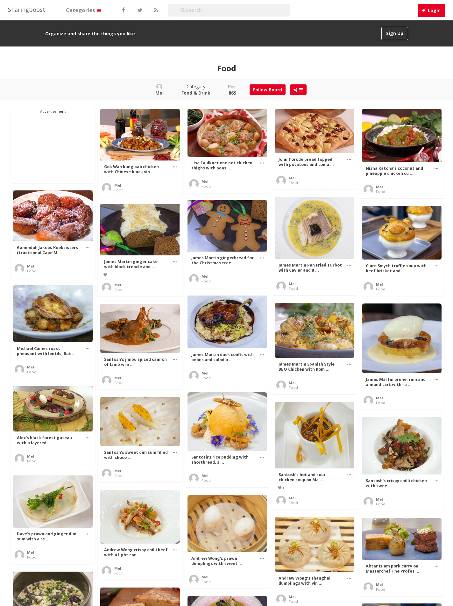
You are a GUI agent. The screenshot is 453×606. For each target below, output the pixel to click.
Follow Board (267, 90)
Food (119, 190)
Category (195, 89)
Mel (117, 185)
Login (434, 10)
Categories (83, 10)
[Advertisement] (53, 146)
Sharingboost (26, 9)
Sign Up (394, 33)
